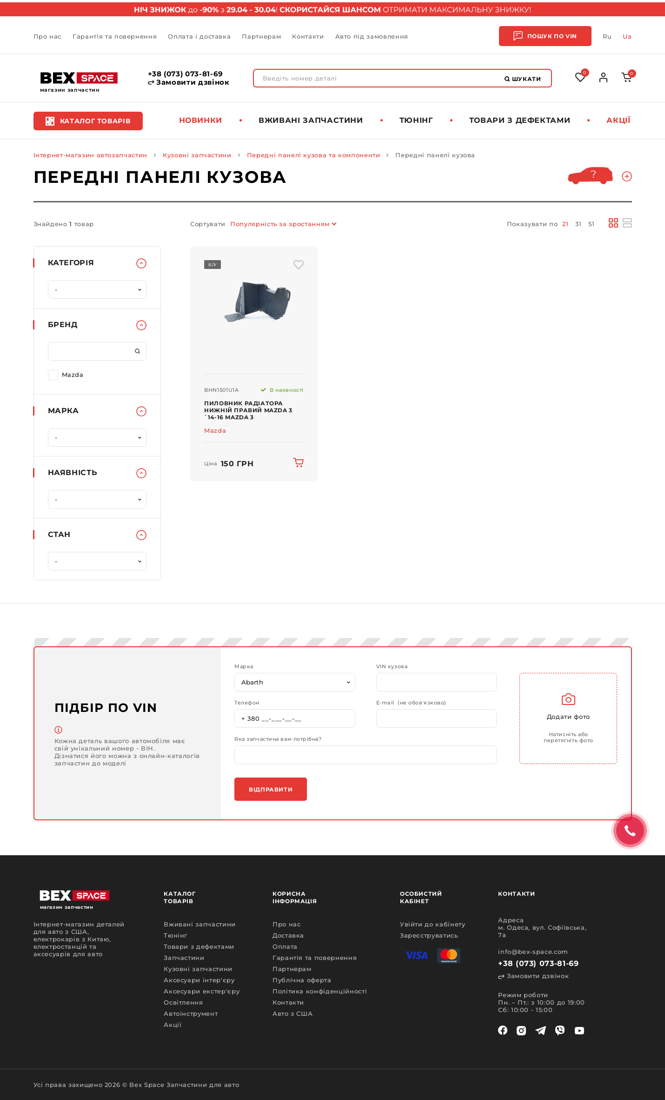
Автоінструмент (191, 1013)
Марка (243, 667)
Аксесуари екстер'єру (201, 991)
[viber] (560, 1031)
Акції (618, 120)
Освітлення (183, 1002)
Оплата (285, 946)
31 (578, 224)
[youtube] (579, 1030)
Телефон (246, 703)
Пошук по (545, 36)
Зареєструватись (429, 935)
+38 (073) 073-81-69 (185, 74)
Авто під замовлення (371, 36)
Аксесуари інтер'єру (199, 980)
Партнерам (261, 36)
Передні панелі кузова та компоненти (313, 155)
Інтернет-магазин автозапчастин (90, 155)
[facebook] (502, 1031)
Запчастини (184, 957)
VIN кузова (392, 667)
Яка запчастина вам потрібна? (277, 739)
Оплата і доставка (199, 36)
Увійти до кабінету (433, 924)
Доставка (288, 935)
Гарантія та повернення (115, 36)
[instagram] (521, 1031)
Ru (607, 36)
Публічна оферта (302, 980)
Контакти (308, 36)
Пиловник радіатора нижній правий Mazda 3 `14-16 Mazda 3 (248, 410)
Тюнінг (416, 120)
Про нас (47, 36)
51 (591, 224)
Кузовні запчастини (197, 155)
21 (565, 224)
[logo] (79, 78)
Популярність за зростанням (280, 224)
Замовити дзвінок (189, 82)
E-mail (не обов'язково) (411, 703)
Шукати (523, 78)
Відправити (271, 789)
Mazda (66, 374)
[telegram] (540, 1030)
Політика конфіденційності (320, 991)
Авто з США (293, 1013)
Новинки (201, 120)
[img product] (254, 310)
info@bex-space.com (533, 951)
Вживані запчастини (311, 120)
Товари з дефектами (520, 120)
